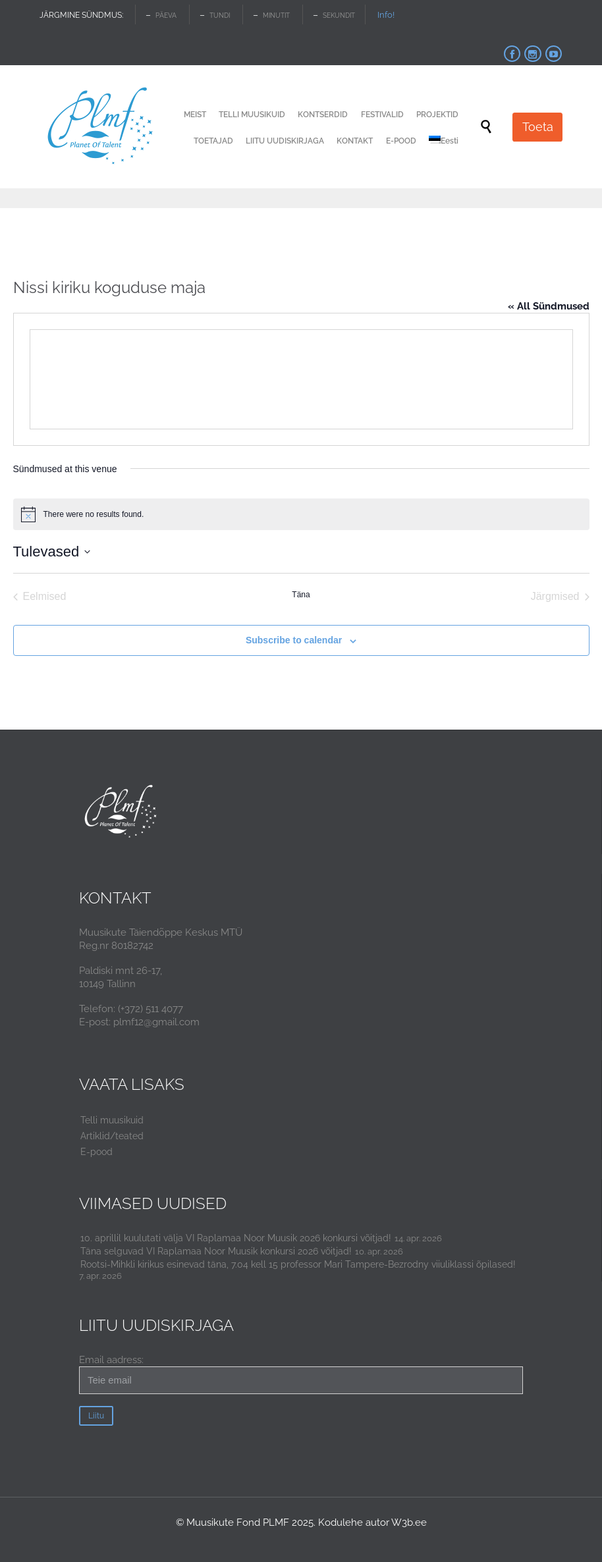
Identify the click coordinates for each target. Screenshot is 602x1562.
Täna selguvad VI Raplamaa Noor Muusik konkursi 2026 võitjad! (216, 1251)
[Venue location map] (301, 379)
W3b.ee (409, 1522)
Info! (386, 15)
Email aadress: (301, 1374)
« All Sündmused (548, 306)
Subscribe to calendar (294, 640)
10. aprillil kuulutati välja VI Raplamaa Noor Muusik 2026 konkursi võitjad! (235, 1238)
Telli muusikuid (112, 1120)
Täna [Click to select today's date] (301, 594)
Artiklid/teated (112, 1136)
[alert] (301, 514)
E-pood (96, 1151)
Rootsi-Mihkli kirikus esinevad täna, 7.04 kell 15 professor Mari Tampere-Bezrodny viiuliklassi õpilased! (298, 1264)
